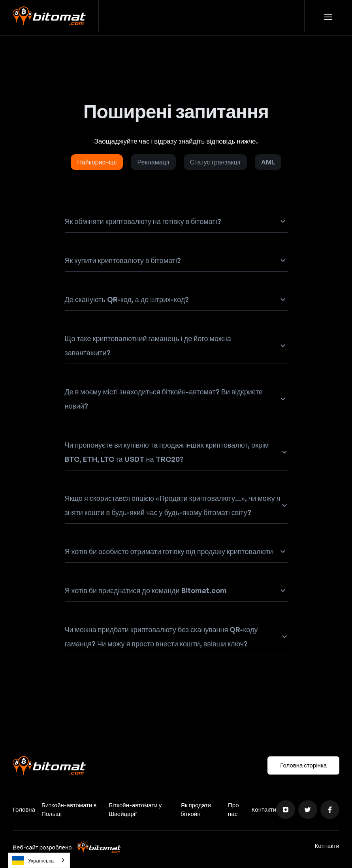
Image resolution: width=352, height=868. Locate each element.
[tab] (97, 162)
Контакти (264, 809)
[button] (328, 15)
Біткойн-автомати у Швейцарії (135, 809)
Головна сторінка (303, 765)
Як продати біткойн (196, 809)
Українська (33, 860)
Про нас (233, 809)
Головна (24, 809)
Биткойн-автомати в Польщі (68, 809)
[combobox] (39, 860)
